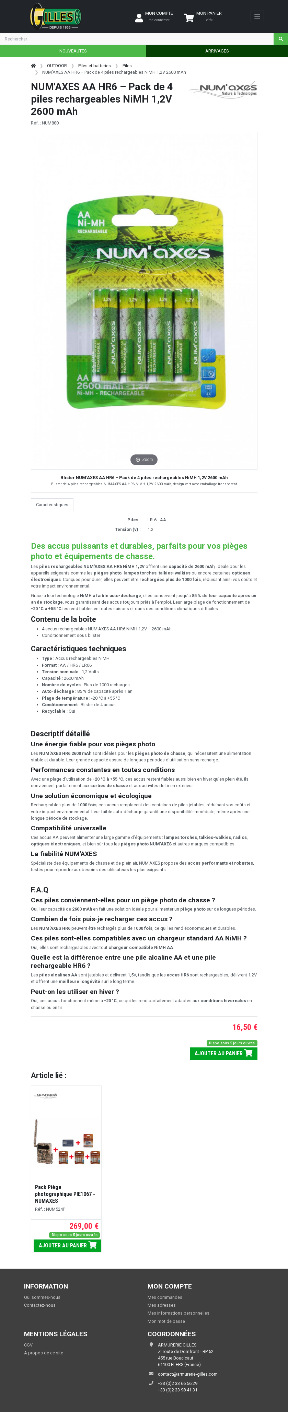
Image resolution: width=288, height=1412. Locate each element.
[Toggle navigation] (257, 16)
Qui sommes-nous (42, 1297)
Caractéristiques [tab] (52, 504)
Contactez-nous (40, 1305)
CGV (28, 1345)
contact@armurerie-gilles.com (188, 1374)
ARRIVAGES (217, 51)
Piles (127, 65)
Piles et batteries (94, 65)
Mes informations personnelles (178, 1313)
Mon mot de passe (166, 1321)
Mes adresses (162, 1305)
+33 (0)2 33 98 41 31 (177, 1389)
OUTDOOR (57, 65)
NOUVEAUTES (73, 51)
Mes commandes (165, 1297)
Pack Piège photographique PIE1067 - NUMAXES (65, 1194)
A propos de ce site (43, 1352)
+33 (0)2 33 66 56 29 (177, 1383)
